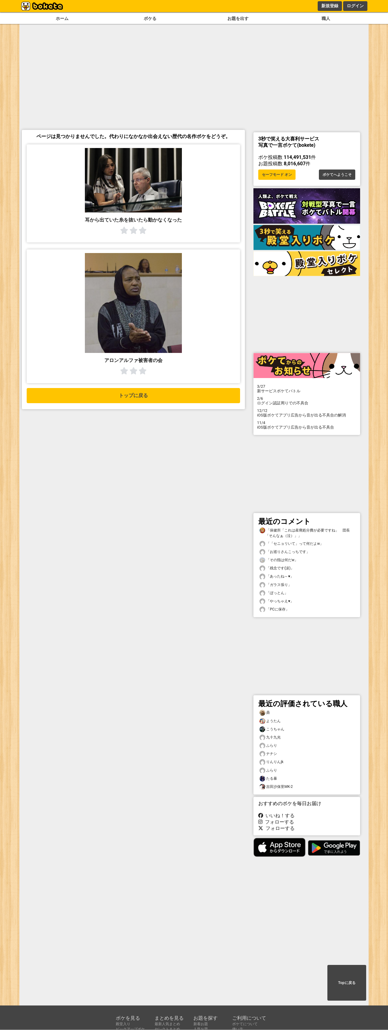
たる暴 (268, 779)
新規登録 (329, 5)
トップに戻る (133, 395)
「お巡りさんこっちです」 (284, 552)
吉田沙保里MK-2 (276, 787)
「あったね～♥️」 (276, 576)
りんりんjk (271, 762)
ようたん (270, 721)
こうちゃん (271, 729)
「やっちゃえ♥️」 (276, 601)
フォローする (276, 822)
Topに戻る (346, 983)
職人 (326, 18)
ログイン (355, 5)
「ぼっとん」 (273, 593)
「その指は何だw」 (278, 560)
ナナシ (268, 754)
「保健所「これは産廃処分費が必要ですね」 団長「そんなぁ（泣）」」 (304, 533)
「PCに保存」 (274, 609)
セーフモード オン (277, 175)
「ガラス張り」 (275, 585)
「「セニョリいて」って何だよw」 (291, 544)
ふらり (268, 746)
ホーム (62, 18)
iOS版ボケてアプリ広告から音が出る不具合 (306, 424)
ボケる (150, 18)
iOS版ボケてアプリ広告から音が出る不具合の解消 (306, 412)
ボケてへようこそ (337, 175)
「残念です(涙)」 (276, 568)
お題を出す (238, 18)
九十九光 (270, 737)
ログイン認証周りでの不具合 (306, 400)
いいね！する (276, 815)
